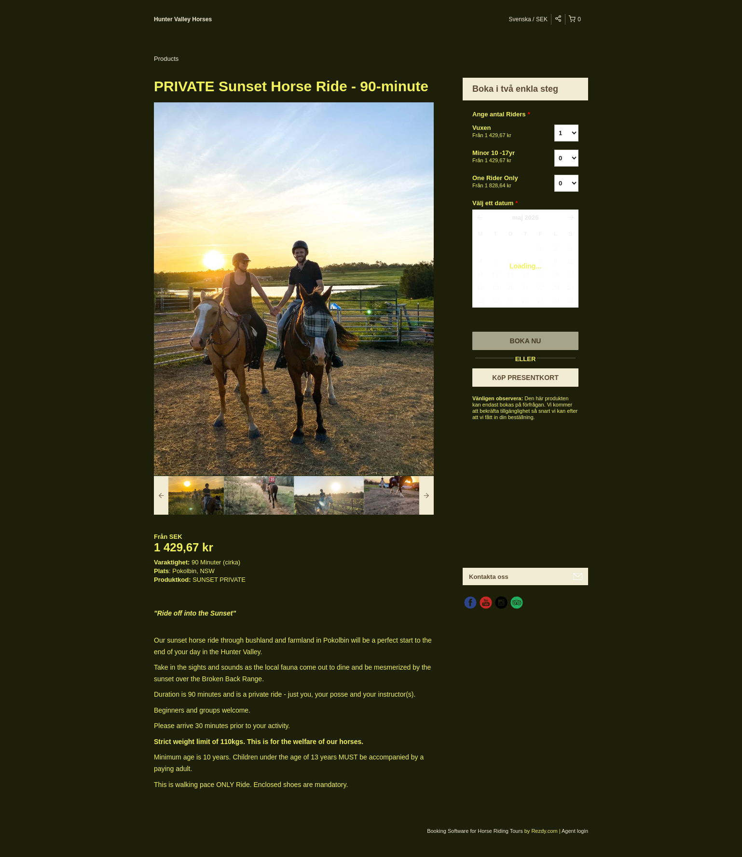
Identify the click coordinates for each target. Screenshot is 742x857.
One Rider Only (501, 182)
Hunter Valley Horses (183, 19)
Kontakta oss (488, 576)
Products (166, 58)
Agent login (575, 831)
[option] (189, 495)
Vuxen (501, 132)
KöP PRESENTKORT (525, 377)
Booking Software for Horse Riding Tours (475, 831)
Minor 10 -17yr (501, 157)
